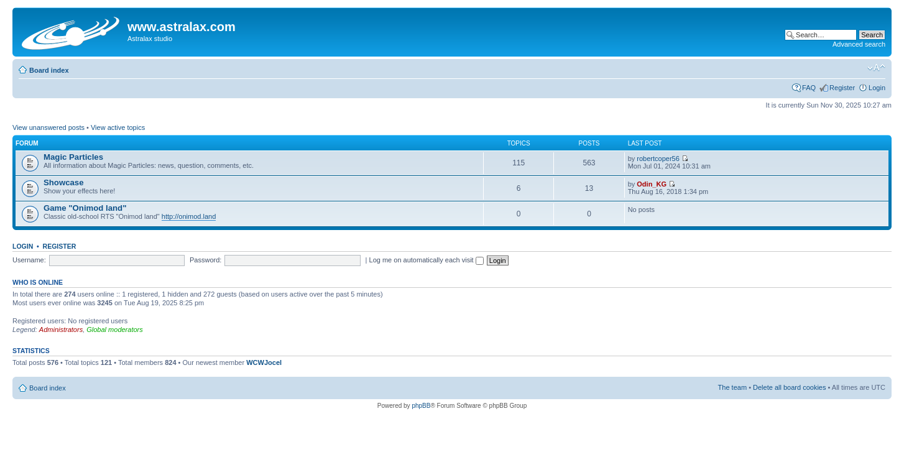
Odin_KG (651, 184)
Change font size (876, 67)
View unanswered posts (48, 127)
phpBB (421, 405)
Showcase (64, 182)
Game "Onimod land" (85, 208)
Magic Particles (73, 157)
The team (732, 387)
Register (842, 87)
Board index (49, 70)
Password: (205, 260)
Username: (29, 260)
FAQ (809, 87)
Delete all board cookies (789, 387)
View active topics (118, 127)
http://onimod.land (189, 216)
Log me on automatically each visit (426, 260)
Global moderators (114, 329)
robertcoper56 (658, 158)
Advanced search (859, 44)
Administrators (61, 329)
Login (877, 87)
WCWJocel (264, 362)
